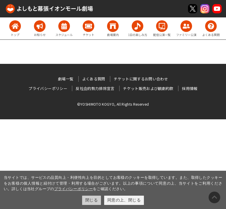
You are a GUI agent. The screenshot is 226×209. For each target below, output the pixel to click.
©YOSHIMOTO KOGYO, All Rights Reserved (113, 104)
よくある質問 (93, 79)
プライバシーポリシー (73, 189)
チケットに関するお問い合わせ (141, 79)
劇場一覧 (65, 79)
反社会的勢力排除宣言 (95, 88)
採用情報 (189, 88)
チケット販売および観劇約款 (148, 88)
